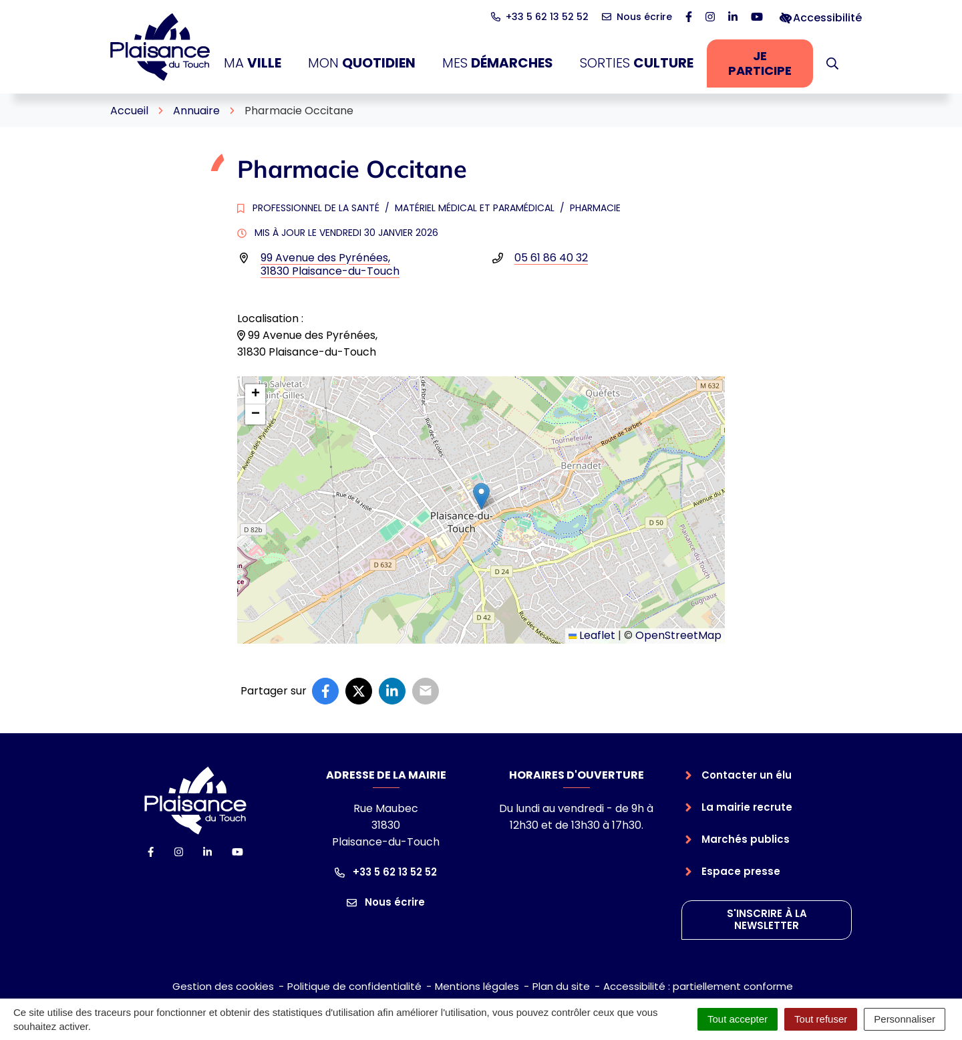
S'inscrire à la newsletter (767, 919)
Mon (362, 63)
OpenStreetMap (678, 635)
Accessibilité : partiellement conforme (698, 986)
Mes (497, 63)
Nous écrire (386, 902)
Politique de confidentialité (354, 986)
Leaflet (592, 635)
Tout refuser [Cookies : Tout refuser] (820, 1019)
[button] (832, 63)
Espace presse (740, 871)
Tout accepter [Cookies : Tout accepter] (737, 1019)
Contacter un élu (746, 775)
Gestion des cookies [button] (223, 986)
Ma (252, 63)
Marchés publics (745, 839)
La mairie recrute (746, 807)
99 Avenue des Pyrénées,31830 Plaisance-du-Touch (330, 264)
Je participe (770, 63)
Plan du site (561, 986)
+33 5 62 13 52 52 (386, 872)
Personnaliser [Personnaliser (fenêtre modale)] (904, 1019)
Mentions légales (477, 986)
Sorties (636, 63)
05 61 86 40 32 (551, 257)
